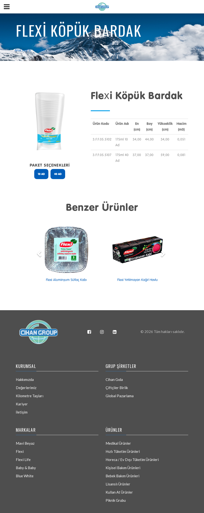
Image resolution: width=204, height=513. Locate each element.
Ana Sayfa (23, 50)
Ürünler (40, 50)
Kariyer (22, 404)
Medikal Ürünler (118, 443)
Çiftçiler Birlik (117, 387)
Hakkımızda (25, 379)
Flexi (20, 451)
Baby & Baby (26, 468)
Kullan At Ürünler (119, 492)
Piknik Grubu (116, 500)
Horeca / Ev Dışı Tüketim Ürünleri (132, 459)
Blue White (25, 476)
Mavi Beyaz (25, 443)
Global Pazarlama (120, 396)
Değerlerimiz (26, 387)
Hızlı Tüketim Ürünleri (123, 451)
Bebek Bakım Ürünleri (122, 476)
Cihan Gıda (114, 379)
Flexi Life (23, 459)
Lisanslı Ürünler (118, 484)
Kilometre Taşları (29, 396)
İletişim (22, 412)
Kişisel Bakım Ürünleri (123, 468)
